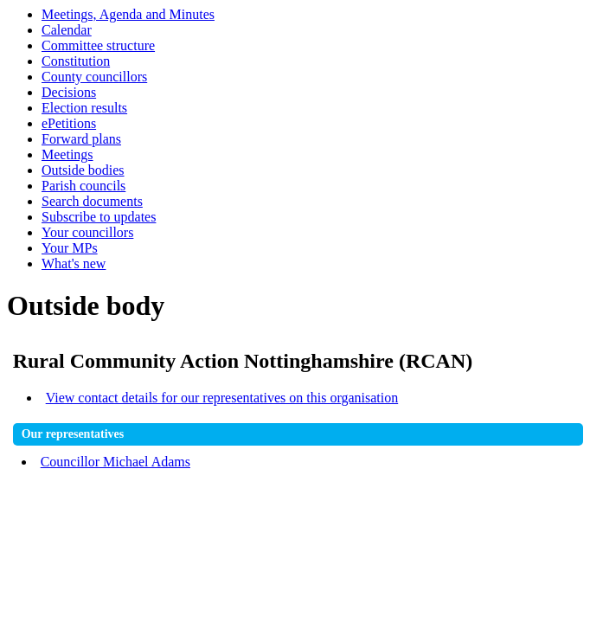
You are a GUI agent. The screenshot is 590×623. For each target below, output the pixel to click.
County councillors (94, 76)
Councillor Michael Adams (115, 461)
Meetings (67, 154)
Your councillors (87, 232)
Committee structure (98, 45)
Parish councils (83, 185)
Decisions (69, 92)
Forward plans (81, 139)
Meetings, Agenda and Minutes (128, 14)
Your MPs (70, 248)
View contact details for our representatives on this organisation (222, 397)
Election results (84, 107)
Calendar (67, 29)
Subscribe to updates (99, 216)
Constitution (76, 61)
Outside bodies (83, 170)
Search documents (92, 201)
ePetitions (69, 123)
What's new (74, 263)
